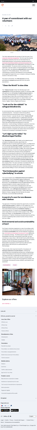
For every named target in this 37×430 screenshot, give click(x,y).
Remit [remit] (2, 422)
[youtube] (5, 416)
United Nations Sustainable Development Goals (16, 233)
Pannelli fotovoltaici (6, 346)
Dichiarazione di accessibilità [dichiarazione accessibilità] (12, 422)
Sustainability (6, 265)
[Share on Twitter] (5, 25)
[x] (3, 416)
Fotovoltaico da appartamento (8, 351)
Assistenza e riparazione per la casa (10, 381)
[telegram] (10, 416)
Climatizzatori (4, 337)
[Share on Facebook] (2, 25)
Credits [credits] (7, 420)
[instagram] (8, 416)
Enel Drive (3, 366)
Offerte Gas (4, 325)
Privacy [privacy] (11, 420)
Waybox (3, 363)
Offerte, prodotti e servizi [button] (8, 316)
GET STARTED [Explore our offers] (6, 303)
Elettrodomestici (5, 387)
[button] (11, 52)
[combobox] (32, 416)
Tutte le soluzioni (5, 357)
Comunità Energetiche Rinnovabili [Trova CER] (9, 393)
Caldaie (3, 339)
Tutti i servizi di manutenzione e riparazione (11, 384)
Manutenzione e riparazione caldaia (9, 378)
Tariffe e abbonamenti (6, 369)
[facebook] (1, 416)
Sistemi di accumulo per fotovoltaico (10, 354)
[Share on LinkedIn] (8, 25)
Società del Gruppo (19, 420)
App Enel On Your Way (6, 372)
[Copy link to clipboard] (12, 25)
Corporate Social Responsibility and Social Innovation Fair (16, 62)
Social (14, 265)
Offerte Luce (4, 322)
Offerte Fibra (4, 328)
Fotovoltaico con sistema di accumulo (10, 349)
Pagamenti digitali (5, 390)
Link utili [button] (3, 311)
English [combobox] (31, 416)
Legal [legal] (2, 420)
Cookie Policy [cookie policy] (30, 420)
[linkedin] (6, 416)
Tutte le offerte (5, 330)
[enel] (3, 5)
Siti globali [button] (3, 398)
